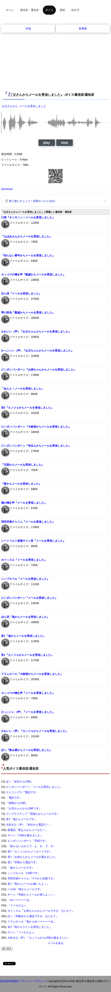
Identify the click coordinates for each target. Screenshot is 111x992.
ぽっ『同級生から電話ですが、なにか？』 (33, 916)
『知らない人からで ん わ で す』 (32, 846)
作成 (28, 28)
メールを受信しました (32, 106)
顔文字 (75, 10)
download (7, 189)
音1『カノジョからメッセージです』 (30, 851)
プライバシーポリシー (33, 981)
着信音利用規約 (9, 981)
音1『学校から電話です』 (23, 862)
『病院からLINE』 (17, 803)
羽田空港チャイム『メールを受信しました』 (28, 521)
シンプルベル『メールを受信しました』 (25, 578)
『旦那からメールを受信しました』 (22, 464)
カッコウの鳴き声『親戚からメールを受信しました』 (33, 274)
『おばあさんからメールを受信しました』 (26, 236)
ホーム (10, 10)
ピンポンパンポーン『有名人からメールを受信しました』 (36, 445)
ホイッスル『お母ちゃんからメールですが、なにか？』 (41, 910)
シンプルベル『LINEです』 (24, 873)
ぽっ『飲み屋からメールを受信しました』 (26, 750)
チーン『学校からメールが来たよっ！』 (32, 894)
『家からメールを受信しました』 (21, 483)
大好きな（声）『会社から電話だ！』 (29, 824)
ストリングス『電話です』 (22, 792)
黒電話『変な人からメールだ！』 (28, 830)
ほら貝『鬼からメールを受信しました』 (25, 616)
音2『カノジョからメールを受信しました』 (27, 407)
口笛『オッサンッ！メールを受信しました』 (28, 217)
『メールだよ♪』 (18, 905)
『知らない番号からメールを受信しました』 (28, 255)
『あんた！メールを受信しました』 (22, 388)
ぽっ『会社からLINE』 (20, 781)
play (46, 142)
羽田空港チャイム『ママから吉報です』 (32, 878)
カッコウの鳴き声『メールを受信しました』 (28, 693)
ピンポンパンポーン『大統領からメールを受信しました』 (36, 426)
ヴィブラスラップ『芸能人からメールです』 (33, 813)
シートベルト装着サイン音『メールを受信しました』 (33, 540)
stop (64, 142)
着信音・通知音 (29, 10)
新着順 (83, 28)
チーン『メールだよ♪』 (22, 932)
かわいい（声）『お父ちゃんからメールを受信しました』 (36, 331)
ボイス (49, 10)
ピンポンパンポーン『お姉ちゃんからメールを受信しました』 (38, 369)
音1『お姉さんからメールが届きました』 (32, 856)
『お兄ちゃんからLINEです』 (24, 808)
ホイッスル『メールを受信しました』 (24, 559)
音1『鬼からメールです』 (21, 819)
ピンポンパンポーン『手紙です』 (28, 840)
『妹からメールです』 (21, 867)
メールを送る (55, 943)
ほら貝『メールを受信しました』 (21, 293)
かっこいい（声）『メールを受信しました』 (28, 712)
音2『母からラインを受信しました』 (30, 927)
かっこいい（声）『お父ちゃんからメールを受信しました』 (37, 350)
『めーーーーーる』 (20, 900)
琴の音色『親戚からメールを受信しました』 (28, 312)
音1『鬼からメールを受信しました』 (23, 635)
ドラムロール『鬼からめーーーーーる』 (32, 921)
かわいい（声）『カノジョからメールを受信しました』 (34, 731)
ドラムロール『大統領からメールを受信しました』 (32, 673)
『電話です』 (14, 797)
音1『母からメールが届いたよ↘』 (28, 883)
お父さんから (10, 106)
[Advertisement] (55, 64)
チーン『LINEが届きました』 (25, 835)
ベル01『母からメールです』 (25, 889)
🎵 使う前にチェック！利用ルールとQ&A (30, 201)
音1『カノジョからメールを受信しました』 (27, 654)
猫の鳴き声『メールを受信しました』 (24, 502)
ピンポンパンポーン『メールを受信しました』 (29, 597)
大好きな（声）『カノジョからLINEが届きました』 (39, 937)
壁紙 (62, 10)
